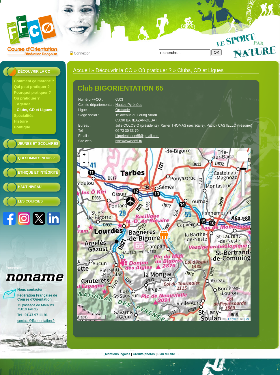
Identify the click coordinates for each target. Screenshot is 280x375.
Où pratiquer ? (27, 98)
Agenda (24, 104)
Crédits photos (144, 354)
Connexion (82, 53)
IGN (246, 319)
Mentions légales (117, 354)
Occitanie (122, 110)
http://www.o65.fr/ (128, 141)
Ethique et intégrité (38, 172)
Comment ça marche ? (34, 81)
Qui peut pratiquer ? (32, 87)
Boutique (22, 127)
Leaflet (233, 319)
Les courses (30, 201)
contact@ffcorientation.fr (36, 321)
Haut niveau (30, 187)
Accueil (81, 70)
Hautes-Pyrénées (128, 105)
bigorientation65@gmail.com (137, 136)
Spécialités (23, 115)
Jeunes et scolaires (38, 144)
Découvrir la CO (34, 72)
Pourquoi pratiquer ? (32, 92)
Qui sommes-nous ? (36, 158)
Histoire (21, 121)
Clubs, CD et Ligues (34, 110)
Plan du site (166, 354)
